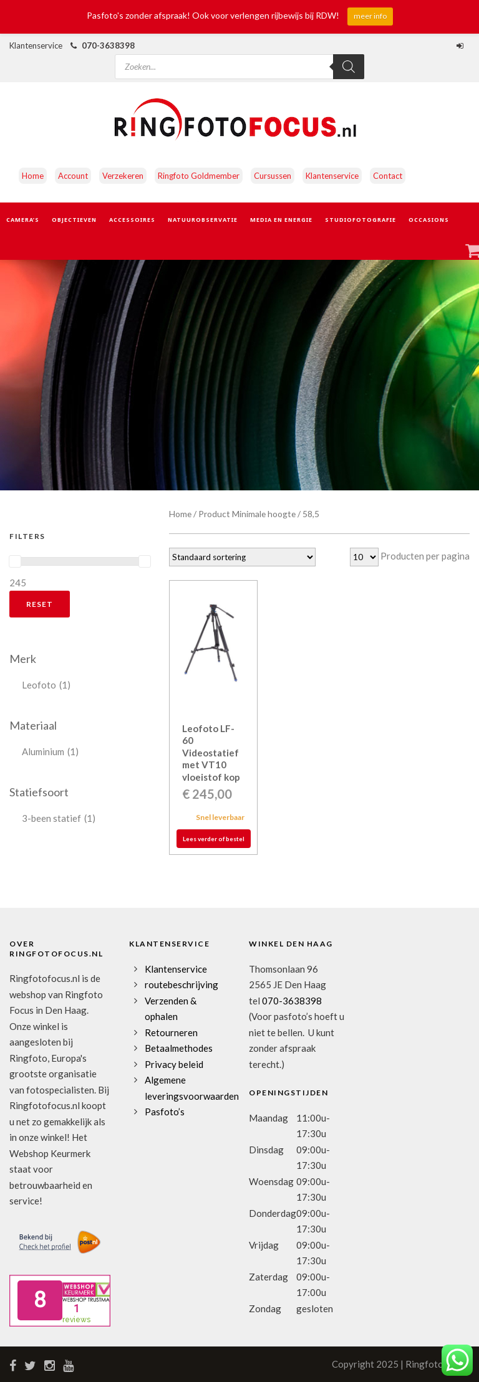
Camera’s (22, 220)
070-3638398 (108, 45)
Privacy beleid (174, 1064)
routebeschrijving (181, 984)
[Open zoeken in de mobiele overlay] (239, 58)
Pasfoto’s (165, 1111)
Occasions (429, 220)
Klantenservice (332, 176)
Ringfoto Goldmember (199, 176)
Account (73, 176)
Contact (387, 176)
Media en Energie (281, 220)
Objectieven (74, 220)
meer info (370, 16)
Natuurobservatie (203, 220)
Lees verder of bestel (213, 838)
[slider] (15, 561)
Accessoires (132, 220)
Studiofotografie (360, 220)
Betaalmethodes (179, 1048)
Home (33, 176)
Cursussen (272, 176)
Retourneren (171, 1032)
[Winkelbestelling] (242, 557)
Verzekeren (122, 176)
